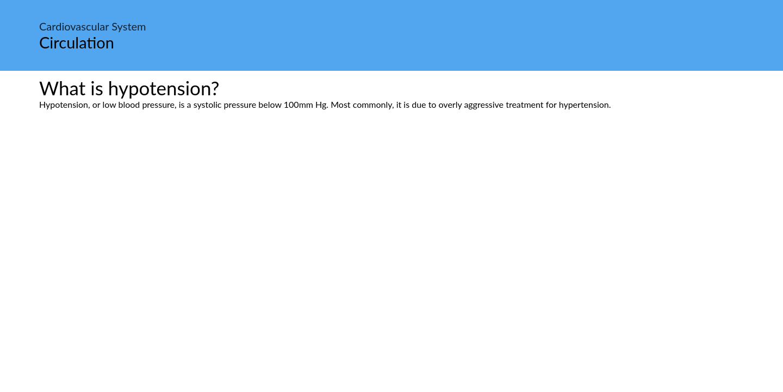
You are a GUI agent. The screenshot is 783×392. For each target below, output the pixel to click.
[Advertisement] (391, 212)
